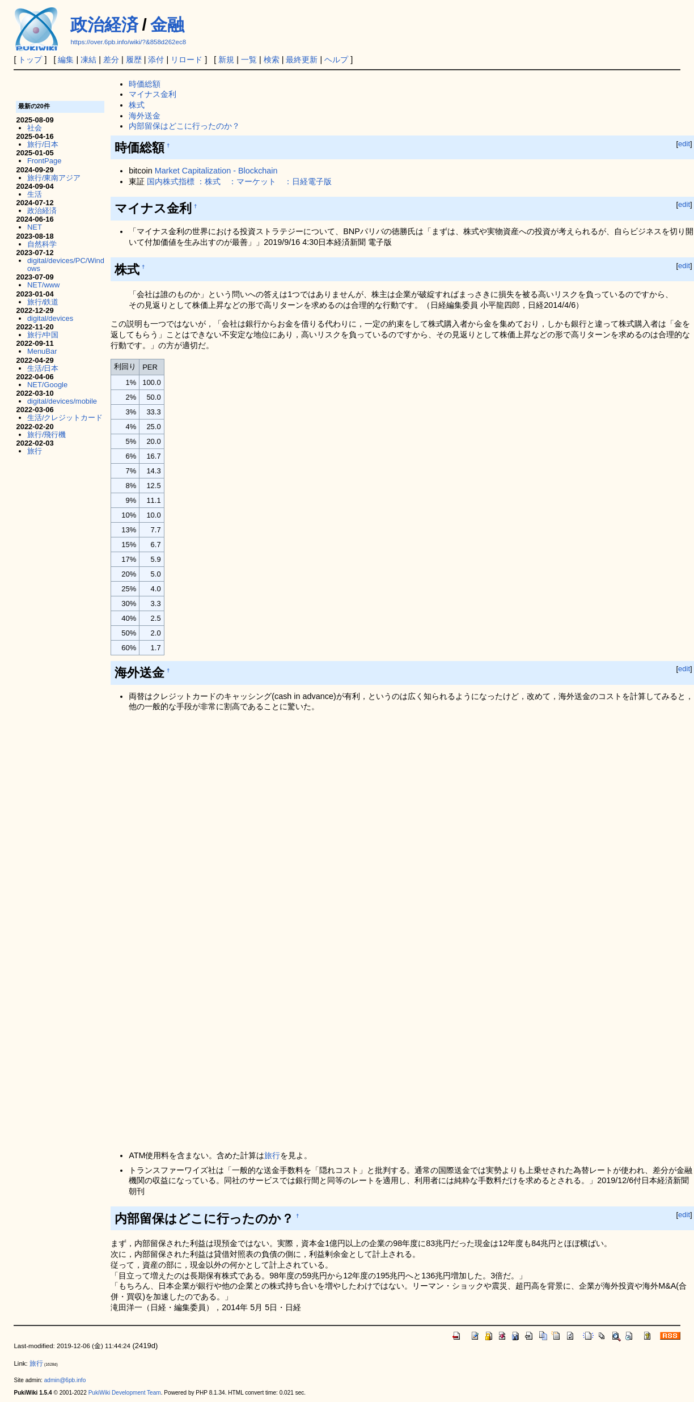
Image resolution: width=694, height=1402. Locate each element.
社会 (34, 128)
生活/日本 (43, 368)
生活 (34, 194)
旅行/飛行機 (46, 434)
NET (34, 227)
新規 (226, 59)
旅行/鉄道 (43, 302)
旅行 (272, 1155)
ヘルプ (336, 59)
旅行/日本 (43, 144)
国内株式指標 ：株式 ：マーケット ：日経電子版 (239, 181)
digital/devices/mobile (62, 401)
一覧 (249, 59)
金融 (167, 24)
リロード (186, 59)
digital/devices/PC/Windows (65, 264)
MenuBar (42, 351)
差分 (111, 59)
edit (684, 143)
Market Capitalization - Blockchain (216, 170)
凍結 (88, 59)
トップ (30, 59)
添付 (156, 59)
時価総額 (144, 83)
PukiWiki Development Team (124, 1393)
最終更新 (302, 59)
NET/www (43, 285)
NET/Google (47, 384)
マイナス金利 (152, 94)
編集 (66, 59)
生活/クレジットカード (65, 417)
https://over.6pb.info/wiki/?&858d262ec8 (128, 42)
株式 (137, 104)
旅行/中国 (43, 335)
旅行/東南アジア (54, 177)
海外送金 (144, 115)
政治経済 (104, 24)
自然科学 (42, 244)
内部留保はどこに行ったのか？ (184, 125)
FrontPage (44, 160)
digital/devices (50, 318)
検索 (272, 59)
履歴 (134, 59)
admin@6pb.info (65, 1380)
